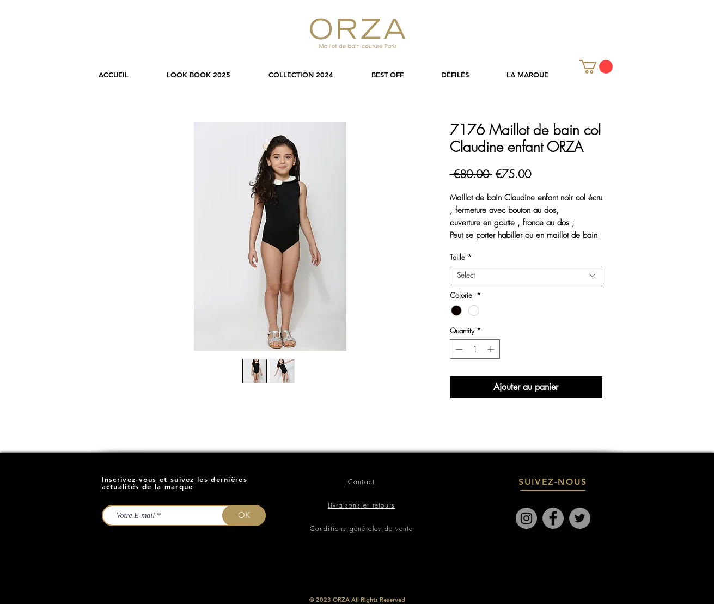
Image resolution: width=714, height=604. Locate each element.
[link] (596, 67)
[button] (311, 75)
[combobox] (526, 275)
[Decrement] (458, 349)
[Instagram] (526, 518)
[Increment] (491, 349)
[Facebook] (553, 518)
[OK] (244, 515)
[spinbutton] (474, 349)
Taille (461, 257)
